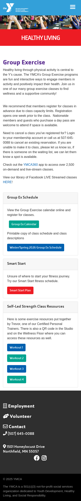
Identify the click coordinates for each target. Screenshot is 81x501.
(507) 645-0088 (21, 433)
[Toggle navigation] (72, 7)
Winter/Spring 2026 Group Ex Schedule (36, 248)
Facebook (36, 458)
